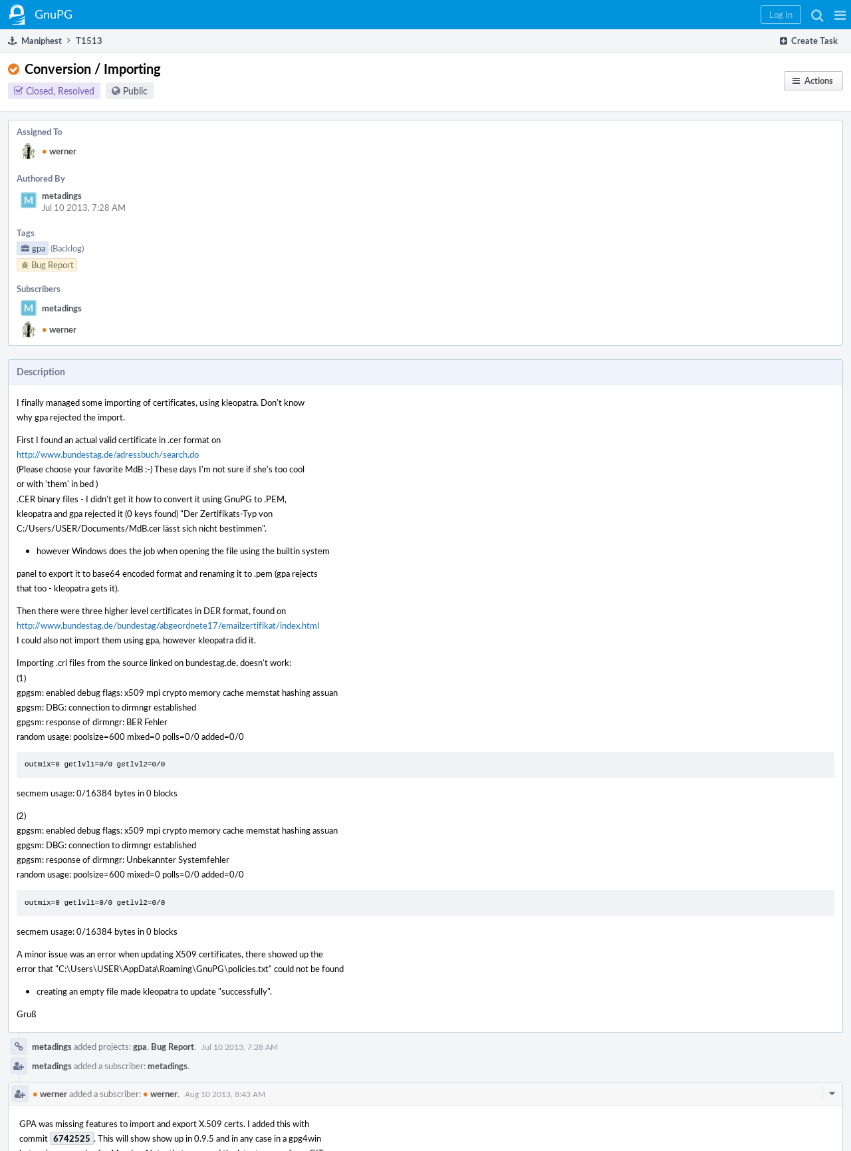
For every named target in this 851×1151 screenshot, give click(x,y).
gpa (140, 1047)
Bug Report (172, 1047)
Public (135, 90)
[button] (840, 14)
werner (59, 151)
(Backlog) (67, 248)
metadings (62, 196)
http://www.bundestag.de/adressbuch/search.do (108, 454)
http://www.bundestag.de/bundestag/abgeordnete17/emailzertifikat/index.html (168, 625)
